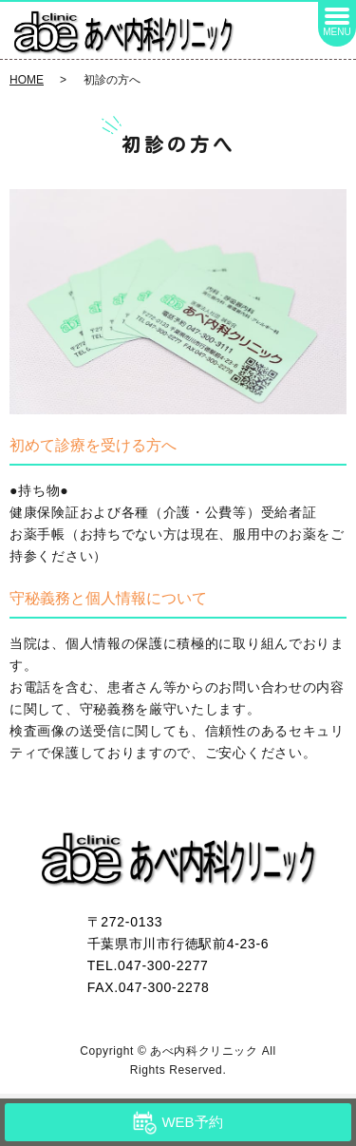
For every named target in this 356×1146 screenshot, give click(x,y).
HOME (26, 79)
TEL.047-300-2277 (148, 965)
